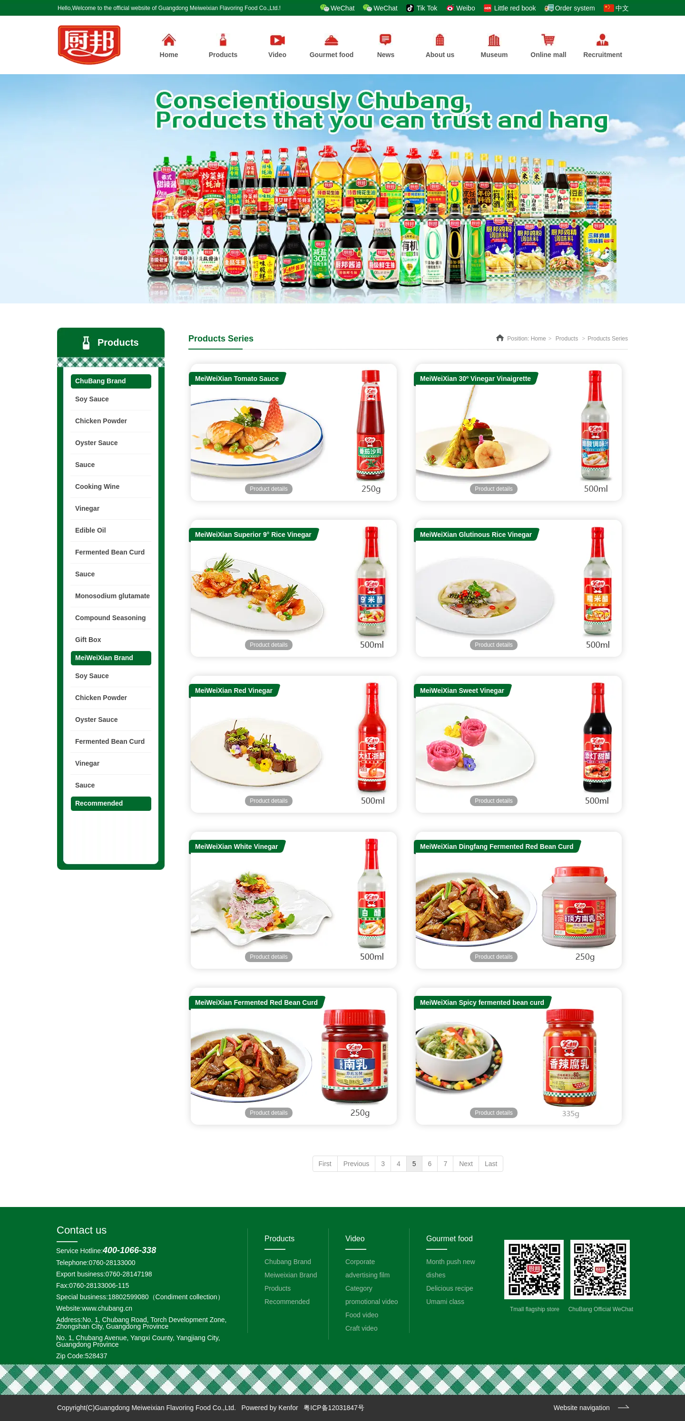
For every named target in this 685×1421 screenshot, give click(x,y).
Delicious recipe (449, 1288)
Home (538, 338)
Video (355, 1239)
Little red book (515, 8)
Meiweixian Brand (290, 1275)
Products (223, 45)
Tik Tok (427, 8)
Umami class (445, 1301)
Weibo (465, 8)
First (325, 1164)
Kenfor (288, 1407)
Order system (575, 8)
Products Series (607, 338)
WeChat (342, 8)
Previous (356, 1164)
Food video (361, 1315)
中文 (622, 8)
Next (466, 1164)
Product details (268, 489)
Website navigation (582, 1407)
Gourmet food (449, 1239)
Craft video (361, 1328)
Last (491, 1164)
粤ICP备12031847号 (333, 1407)
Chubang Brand (287, 1261)
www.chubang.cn (107, 1308)
